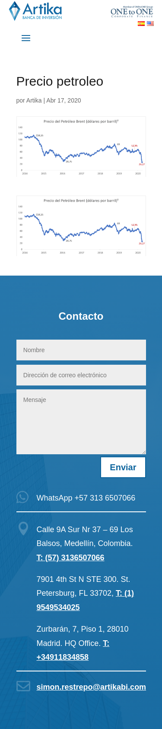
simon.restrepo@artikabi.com (91, 687)
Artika (34, 100)
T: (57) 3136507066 (71, 557)
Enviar (123, 467)
